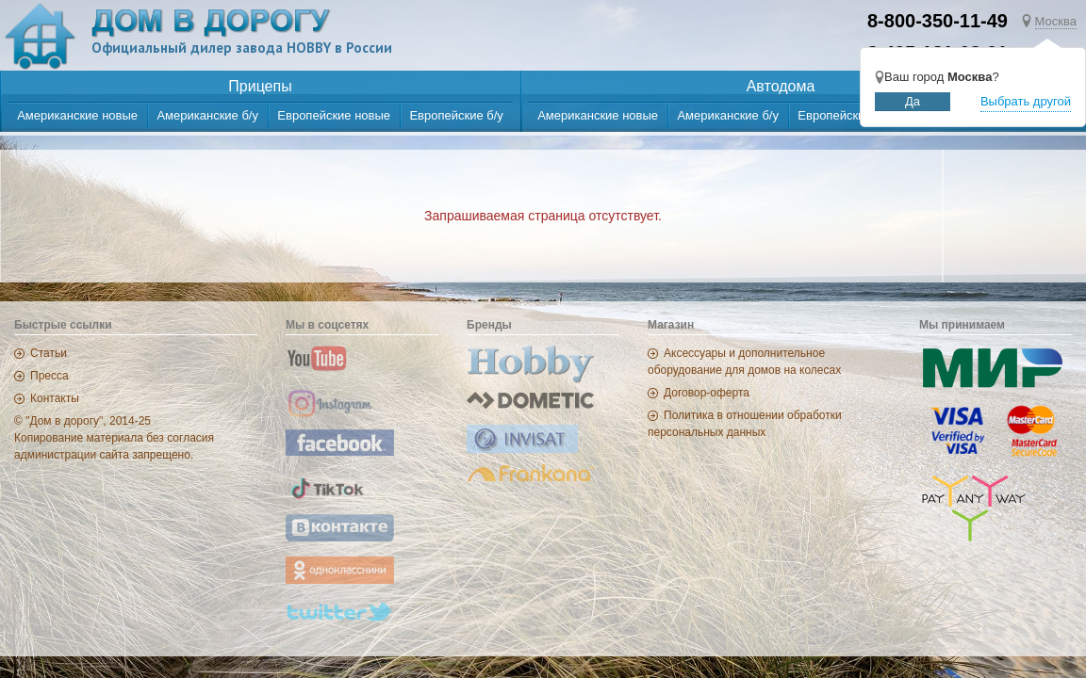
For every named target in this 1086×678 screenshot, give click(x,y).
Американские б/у (207, 115)
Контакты (54, 398)
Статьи (48, 353)
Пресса (49, 375)
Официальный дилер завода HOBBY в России (241, 47)
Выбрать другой (1025, 101)
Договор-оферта (706, 392)
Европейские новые (333, 115)
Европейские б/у (455, 115)
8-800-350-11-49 (937, 20)
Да (912, 101)
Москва (1056, 21)
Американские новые (77, 115)
